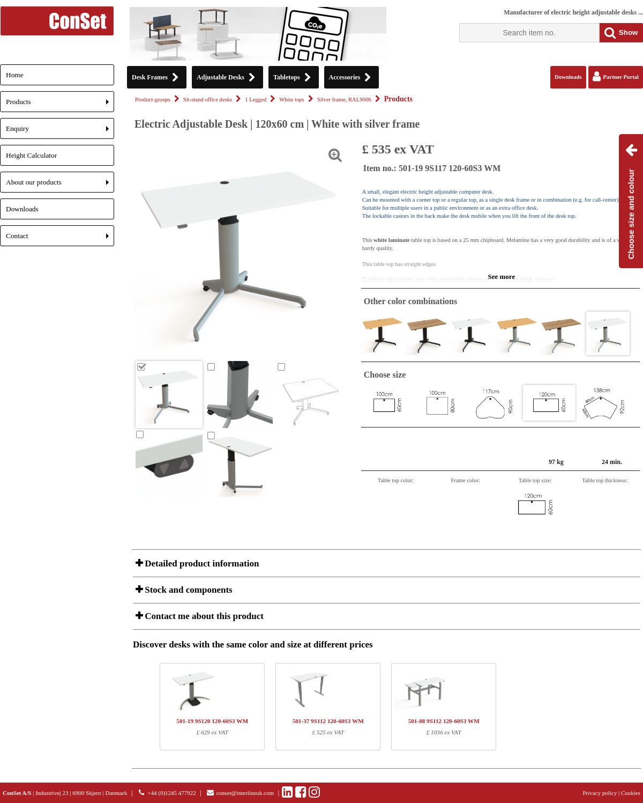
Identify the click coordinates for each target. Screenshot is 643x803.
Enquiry (60, 131)
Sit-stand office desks (208, 99)
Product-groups (152, 99)
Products (60, 105)
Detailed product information (201, 563)
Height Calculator (31, 155)
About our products (60, 185)
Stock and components (188, 590)
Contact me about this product (203, 616)
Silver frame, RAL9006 (344, 99)
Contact (60, 239)
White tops (291, 99)
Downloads (22, 209)
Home (15, 75)
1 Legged (255, 99)
